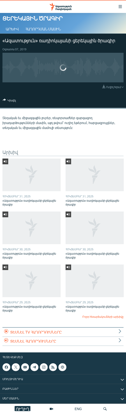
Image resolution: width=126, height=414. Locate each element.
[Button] (9, 101)
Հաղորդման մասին (43, 29)
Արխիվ (12, 29)
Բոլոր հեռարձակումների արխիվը (103, 316)
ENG (78, 409)
